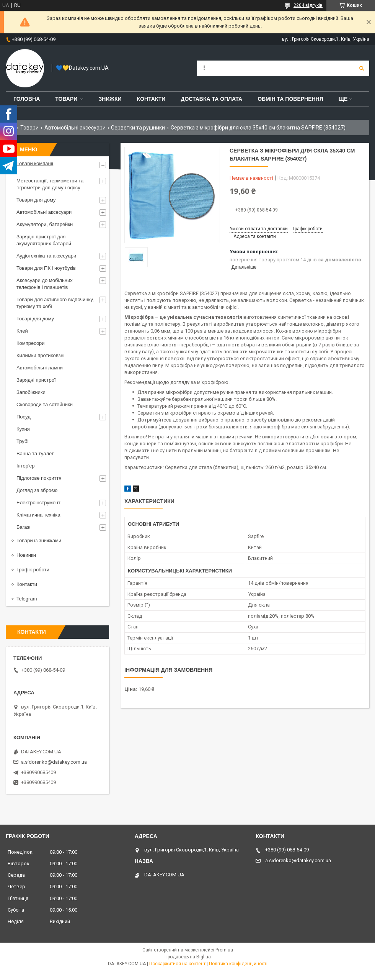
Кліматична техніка (38, 515)
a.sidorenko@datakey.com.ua (54, 762)
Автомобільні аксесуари (75, 128)
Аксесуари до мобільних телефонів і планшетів (44, 283)
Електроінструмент (38, 502)
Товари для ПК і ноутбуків (46, 268)
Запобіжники (31, 392)
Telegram (26, 599)
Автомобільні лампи (39, 368)
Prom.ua (224, 950)
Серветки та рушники (138, 128)
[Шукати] (361, 68)
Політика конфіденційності (238, 963)
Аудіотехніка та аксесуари (46, 256)
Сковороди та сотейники (44, 404)
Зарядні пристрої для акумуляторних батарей (43, 240)
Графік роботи (32, 569)
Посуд (23, 417)
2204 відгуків (308, 5)
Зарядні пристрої (36, 380)
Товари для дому (35, 200)
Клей (22, 331)
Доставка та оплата (211, 99)
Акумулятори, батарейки (44, 224)
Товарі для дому (35, 318)
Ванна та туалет (35, 453)
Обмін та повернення (290, 99)
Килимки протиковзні (40, 355)
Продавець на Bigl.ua (188, 957)
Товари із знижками (38, 540)
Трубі (22, 441)
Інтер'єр (25, 466)
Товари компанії (34, 163)
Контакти (151, 99)
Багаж (23, 527)
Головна (26, 99)
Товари (66, 99)
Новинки (26, 555)
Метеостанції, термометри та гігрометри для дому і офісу (49, 184)
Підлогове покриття (38, 478)
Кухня (23, 429)
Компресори (30, 343)
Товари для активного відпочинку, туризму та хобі (55, 303)
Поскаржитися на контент (177, 963)
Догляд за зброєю (36, 490)
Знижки (109, 99)
